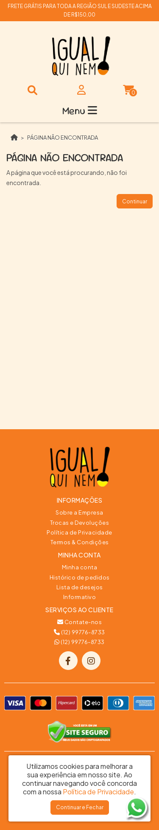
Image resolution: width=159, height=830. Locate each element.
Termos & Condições (79, 542)
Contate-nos (79, 622)
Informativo (79, 597)
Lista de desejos (79, 587)
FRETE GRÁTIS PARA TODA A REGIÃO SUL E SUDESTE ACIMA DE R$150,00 (80, 10)
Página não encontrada (62, 137)
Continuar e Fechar (79, 807)
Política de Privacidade (79, 532)
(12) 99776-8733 (79, 632)
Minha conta (80, 567)
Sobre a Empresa (79, 512)
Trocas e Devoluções (79, 522)
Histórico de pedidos (80, 577)
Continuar (134, 201)
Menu (79, 110)
